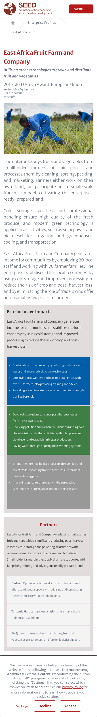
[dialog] (48, 686)
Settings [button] (22, 706)
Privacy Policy (72, 687)
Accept (70, 706)
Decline (44, 706)
